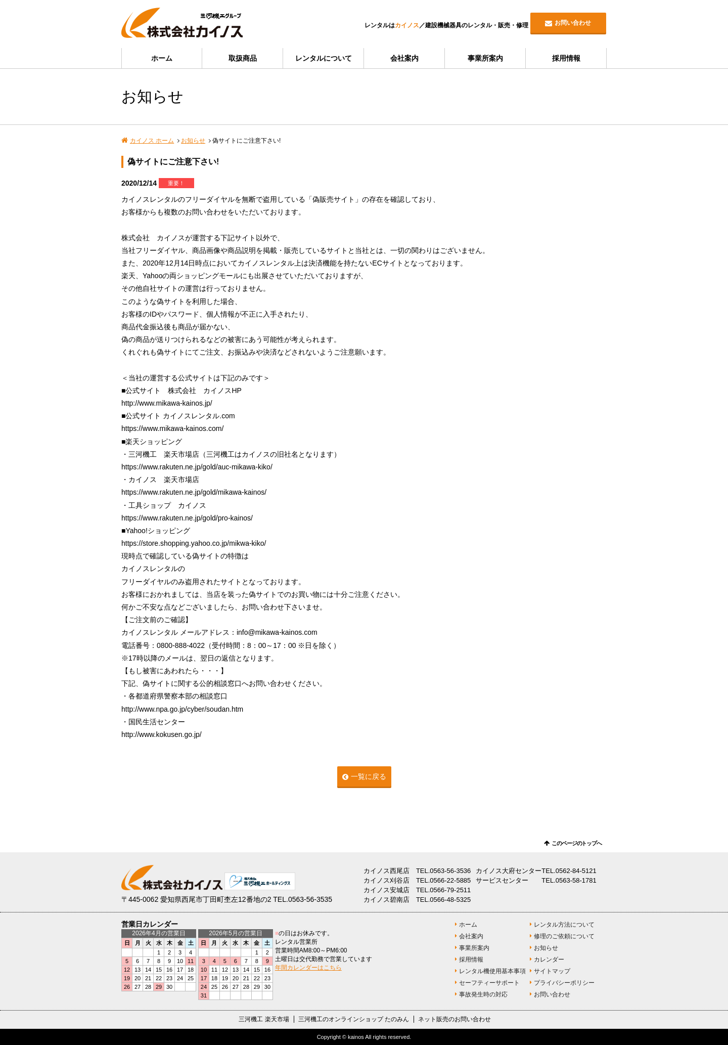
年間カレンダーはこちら (308, 967)
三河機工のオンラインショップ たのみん (353, 1019)
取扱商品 (243, 58)
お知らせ (193, 140)
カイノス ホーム (152, 140)
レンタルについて (323, 58)
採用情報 (566, 58)
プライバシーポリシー (564, 982)
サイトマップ (552, 971)
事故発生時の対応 (483, 994)
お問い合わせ (573, 22)
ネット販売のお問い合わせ (454, 1019)
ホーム (161, 58)
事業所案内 (485, 58)
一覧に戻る (368, 776)
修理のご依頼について (564, 936)
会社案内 (404, 58)
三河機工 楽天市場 (264, 1019)
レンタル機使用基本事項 (492, 971)
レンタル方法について (564, 924)
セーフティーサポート (489, 982)
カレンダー (549, 959)
